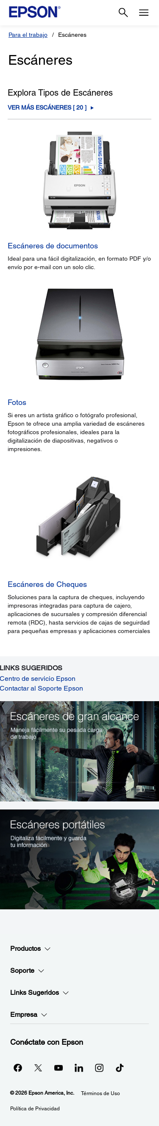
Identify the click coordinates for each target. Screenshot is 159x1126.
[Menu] (144, 12)
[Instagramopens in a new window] (99, 1067)
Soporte (27, 970)
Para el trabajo (27, 34)
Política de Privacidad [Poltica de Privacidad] (35, 1109)
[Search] (123, 12)
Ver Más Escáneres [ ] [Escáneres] (47, 108)
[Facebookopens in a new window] (17, 1067)
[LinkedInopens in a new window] (78, 1067)
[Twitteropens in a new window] (38, 1067)
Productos (30, 948)
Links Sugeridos (39, 992)
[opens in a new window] (119, 1067)
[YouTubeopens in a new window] (58, 1067)
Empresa (28, 1014)
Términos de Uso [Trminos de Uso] (100, 1093)
